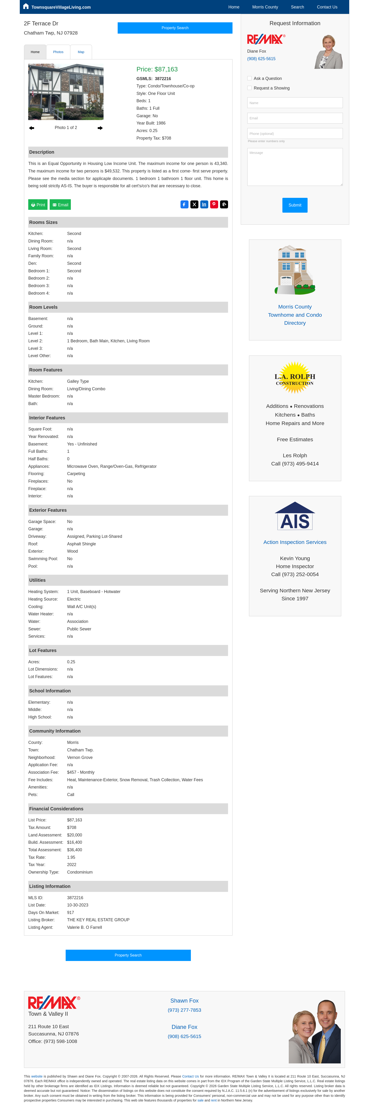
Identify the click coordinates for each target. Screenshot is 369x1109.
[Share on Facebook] (184, 204)
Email (60, 205)
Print (38, 205)
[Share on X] (194, 204)
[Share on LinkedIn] (204, 204)
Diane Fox (184, 1027)
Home (234, 7)
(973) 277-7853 (184, 1010)
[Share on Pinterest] (214, 204)
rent (214, 1100)
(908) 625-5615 (261, 58)
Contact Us (327, 7)
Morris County (265, 7)
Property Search (175, 28)
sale (200, 1100)
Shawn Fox (184, 1000)
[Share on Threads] (224, 204)
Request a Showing (270, 87)
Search (297, 7)
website (37, 1076)
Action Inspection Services (294, 542)
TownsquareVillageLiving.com (61, 7)
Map (81, 52)
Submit (295, 205)
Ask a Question (266, 78)
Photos (58, 52)
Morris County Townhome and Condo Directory (295, 315)
